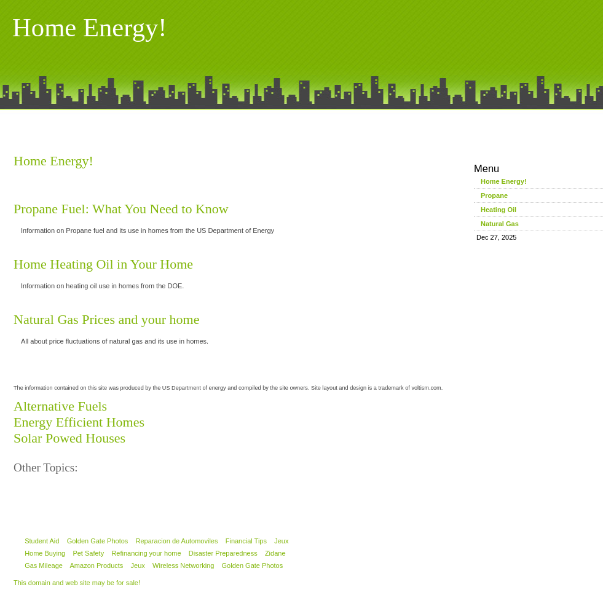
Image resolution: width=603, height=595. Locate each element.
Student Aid (42, 541)
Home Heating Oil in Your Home (103, 264)
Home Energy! (53, 160)
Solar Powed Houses (69, 438)
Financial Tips (246, 541)
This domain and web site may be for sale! (77, 582)
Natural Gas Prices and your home (106, 319)
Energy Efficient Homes (79, 422)
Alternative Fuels (60, 406)
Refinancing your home (146, 553)
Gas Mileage (44, 565)
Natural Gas (500, 223)
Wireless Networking (183, 565)
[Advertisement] (302, 127)
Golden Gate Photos (97, 541)
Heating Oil (498, 209)
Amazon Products (97, 565)
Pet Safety (88, 553)
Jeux (281, 541)
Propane (494, 195)
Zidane (275, 553)
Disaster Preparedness (223, 553)
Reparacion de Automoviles (177, 541)
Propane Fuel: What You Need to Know (121, 208)
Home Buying (45, 553)
